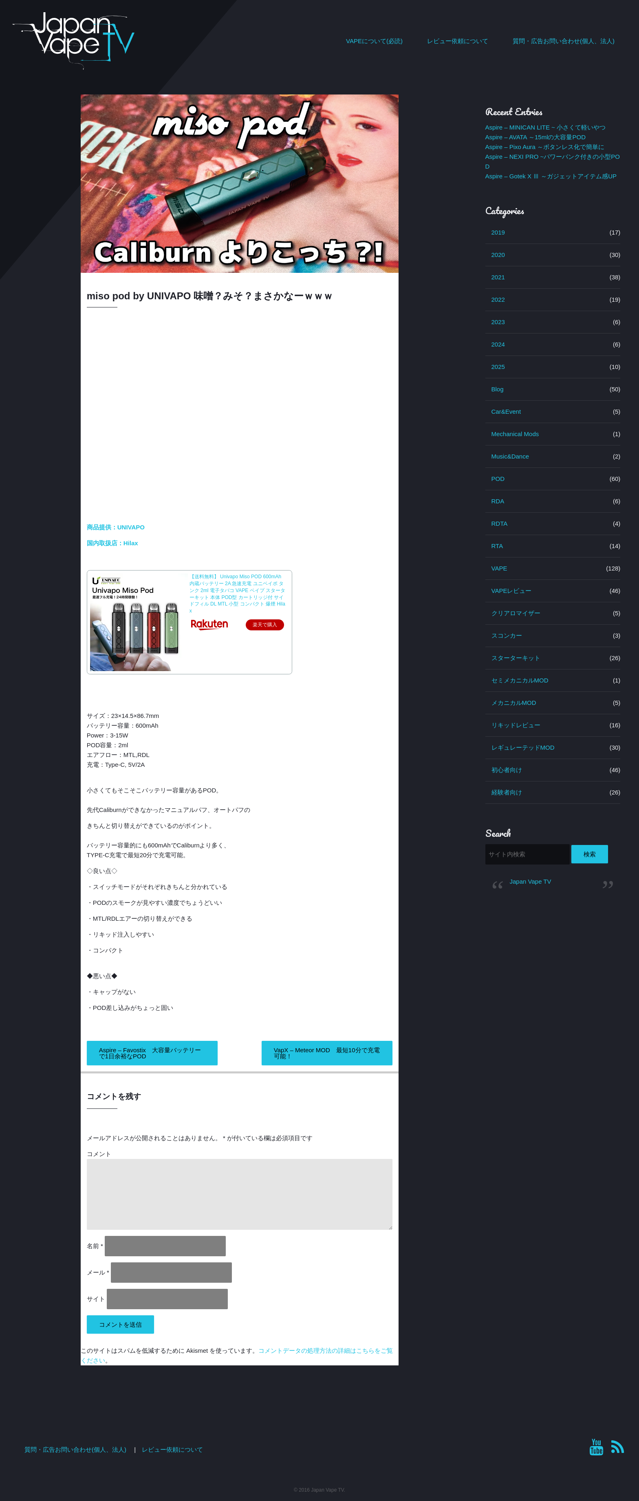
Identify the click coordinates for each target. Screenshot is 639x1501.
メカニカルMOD (513, 702)
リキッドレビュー (515, 725)
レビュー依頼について (457, 40)
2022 (498, 299)
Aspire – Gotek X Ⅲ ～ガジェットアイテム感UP (551, 176)
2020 (498, 254)
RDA (498, 501)
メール (98, 1272)
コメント (99, 1153)
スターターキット (515, 657)
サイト (96, 1298)
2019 (498, 232)
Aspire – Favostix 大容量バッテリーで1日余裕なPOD (150, 1053)
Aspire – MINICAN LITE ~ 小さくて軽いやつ (545, 127)
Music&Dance (510, 456)
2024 (498, 344)
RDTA (499, 523)
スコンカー (506, 635)
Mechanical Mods (515, 433)
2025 (498, 366)
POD (498, 478)
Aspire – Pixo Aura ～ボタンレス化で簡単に (545, 146)
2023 (498, 321)
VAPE (499, 568)
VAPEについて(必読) (374, 40)
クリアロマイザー (515, 613)
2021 (498, 277)
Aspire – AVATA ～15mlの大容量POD (535, 137)
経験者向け (506, 792)
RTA (497, 545)
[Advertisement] (553, 956)
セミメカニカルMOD (520, 680)
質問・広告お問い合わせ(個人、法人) (564, 40)
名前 (95, 1245)
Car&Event (506, 411)
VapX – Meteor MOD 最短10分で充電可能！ (327, 1053)
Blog (497, 389)
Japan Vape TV (530, 881)
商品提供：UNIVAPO (116, 527)
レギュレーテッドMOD (523, 747)
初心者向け (506, 769)
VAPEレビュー (511, 590)
